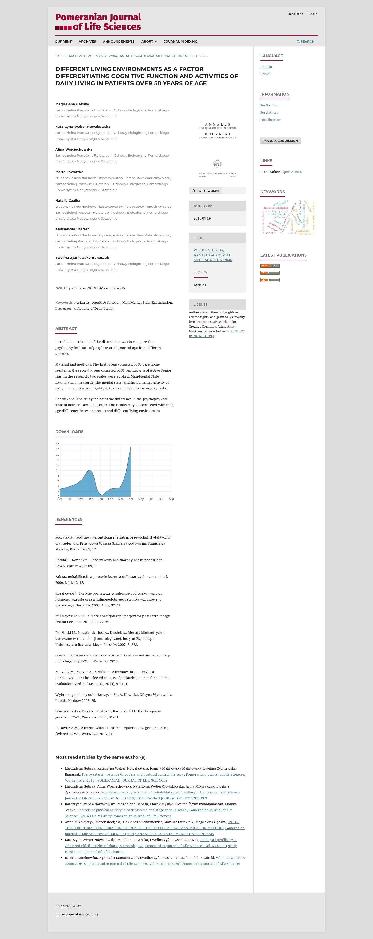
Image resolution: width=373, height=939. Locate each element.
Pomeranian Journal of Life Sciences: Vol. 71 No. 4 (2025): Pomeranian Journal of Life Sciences (164, 863)
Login (313, 14)
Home (60, 56)
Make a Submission (281, 141)
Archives (87, 41)
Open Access (292, 171)
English (266, 67)
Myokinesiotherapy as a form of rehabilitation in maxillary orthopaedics (159, 792)
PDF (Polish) (207, 190)
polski (264, 74)
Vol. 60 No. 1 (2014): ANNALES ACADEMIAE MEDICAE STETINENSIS (140, 56)
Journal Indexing (180, 41)
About (147, 41)
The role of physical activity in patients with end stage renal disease (132, 810)
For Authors (269, 112)
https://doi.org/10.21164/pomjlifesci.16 (94, 288)
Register (296, 14)
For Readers (269, 105)
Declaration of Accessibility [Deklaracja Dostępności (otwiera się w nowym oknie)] (76, 914)
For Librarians (270, 119)
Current (63, 41)
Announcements (118, 41)
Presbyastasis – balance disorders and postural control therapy (133, 774)
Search (306, 41)
